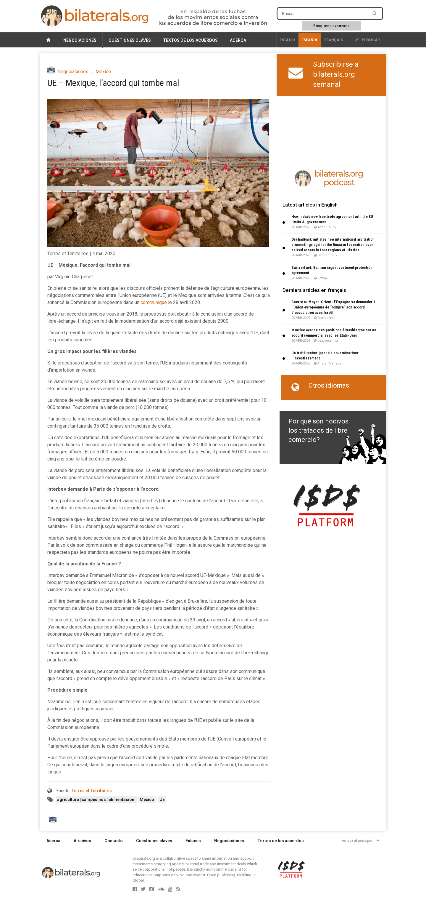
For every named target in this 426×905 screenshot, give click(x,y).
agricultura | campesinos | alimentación (96, 799)
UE (162, 799)
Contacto (113, 840)
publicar (367, 40)
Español (309, 40)
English (287, 40)
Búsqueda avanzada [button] (331, 25)
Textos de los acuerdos (190, 40)
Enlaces (193, 840)
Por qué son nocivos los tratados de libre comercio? (318, 431)
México (103, 71)
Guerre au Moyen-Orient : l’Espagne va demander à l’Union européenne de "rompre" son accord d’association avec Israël (333, 307)
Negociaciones (79, 40)
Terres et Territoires (91, 790)
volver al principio (361, 841)
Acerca (238, 40)
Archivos (82, 840)
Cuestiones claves (130, 40)
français (333, 40)
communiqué (154, 302)
